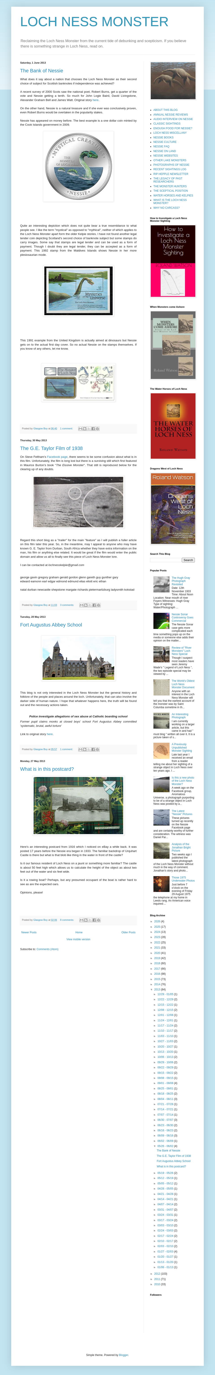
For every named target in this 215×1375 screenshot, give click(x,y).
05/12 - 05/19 (165, 1178)
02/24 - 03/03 (165, 1230)
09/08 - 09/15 (165, 1078)
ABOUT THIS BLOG (165, 110)
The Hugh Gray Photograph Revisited (181, 581)
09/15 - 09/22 (165, 1072)
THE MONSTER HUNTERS (170, 186)
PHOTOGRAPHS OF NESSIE (171, 164)
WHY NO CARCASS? (166, 207)
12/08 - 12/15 (165, 1009)
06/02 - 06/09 (165, 1141)
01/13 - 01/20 (165, 1262)
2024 (157, 932)
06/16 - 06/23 (165, 1130)
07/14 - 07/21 (165, 1109)
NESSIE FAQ (161, 146)
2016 (157, 973)
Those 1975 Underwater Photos (183, 879)
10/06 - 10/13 (165, 1057)
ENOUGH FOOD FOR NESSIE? (172, 128)
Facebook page (57, 456)
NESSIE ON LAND (164, 151)
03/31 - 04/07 (165, 1209)
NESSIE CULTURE (164, 142)
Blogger (123, 1355)
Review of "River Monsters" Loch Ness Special (181, 651)
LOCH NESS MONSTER (94, 21)
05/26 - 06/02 (165, 1146)
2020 (157, 953)
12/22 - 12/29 (165, 999)
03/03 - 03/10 (165, 1225)
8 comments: (67, 920)
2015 (157, 979)
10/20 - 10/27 (165, 1046)
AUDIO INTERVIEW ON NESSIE (173, 119)
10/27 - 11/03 (165, 1041)
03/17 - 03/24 (165, 1220)
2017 (157, 968)
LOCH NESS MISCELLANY (170, 132)
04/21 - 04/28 (165, 1194)
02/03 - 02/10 (165, 1246)
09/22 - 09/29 (165, 1067)
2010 (157, 1284)
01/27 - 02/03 (165, 1251)
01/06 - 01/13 (165, 1267)
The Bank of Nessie (41, 70)
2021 (157, 947)
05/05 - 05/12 (165, 1183)
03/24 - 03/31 (165, 1214)
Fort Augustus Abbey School (51, 625)
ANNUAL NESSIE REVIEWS (170, 114)
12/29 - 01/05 (165, 994)
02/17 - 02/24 (165, 1235)
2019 (157, 958)
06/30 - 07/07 (165, 1119)
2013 (157, 989)
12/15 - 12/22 (165, 1004)
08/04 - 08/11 (165, 1099)
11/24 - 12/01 (165, 1020)
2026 (157, 921)
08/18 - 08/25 (165, 1093)
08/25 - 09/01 (165, 1088)
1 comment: (66, 428)
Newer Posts (29, 932)
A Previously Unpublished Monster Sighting (182, 747)
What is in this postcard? (47, 769)
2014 (157, 984)
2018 (157, 963)
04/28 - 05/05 (165, 1188)
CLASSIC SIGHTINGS (167, 123)
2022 (157, 942)
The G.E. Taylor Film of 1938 (51, 448)
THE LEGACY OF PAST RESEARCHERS (167, 180)
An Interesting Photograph (180, 716)
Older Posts (128, 932)
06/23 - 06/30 (165, 1125)
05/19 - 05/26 (165, 1173)
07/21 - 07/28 (165, 1104)
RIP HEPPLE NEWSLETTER (170, 174)
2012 (157, 1273)
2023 (157, 937)
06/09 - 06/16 (165, 1135)
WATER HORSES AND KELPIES (173, 195)
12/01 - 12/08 (165, 1015)
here (95, 100)
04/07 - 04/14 (165, 1204)
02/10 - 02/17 (165, 1241)
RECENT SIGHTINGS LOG (169, 169)
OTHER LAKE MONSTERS (169, 160)
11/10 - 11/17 (165, 1030)
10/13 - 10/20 (165, 1051)
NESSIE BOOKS (163, 137)
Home (79, 932)
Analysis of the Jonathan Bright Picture (181, 847)
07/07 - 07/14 (165, 1114)
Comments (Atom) (47, 949)
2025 (157, 926)
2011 (157, 1279)
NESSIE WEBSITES (165, 155)
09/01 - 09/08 (165, 1083)
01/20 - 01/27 (165, 1256)
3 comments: (67, 605)
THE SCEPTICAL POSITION (170, 190)
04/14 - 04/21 (165, 1199)
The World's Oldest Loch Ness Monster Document (183, 684)
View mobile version (78, 939)
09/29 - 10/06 (165, 1062)
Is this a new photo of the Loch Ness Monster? (183, 781)
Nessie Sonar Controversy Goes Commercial (183, 617)
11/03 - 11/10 (165, 1036)
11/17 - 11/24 (165, 1025)
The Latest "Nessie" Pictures (182, 812)
